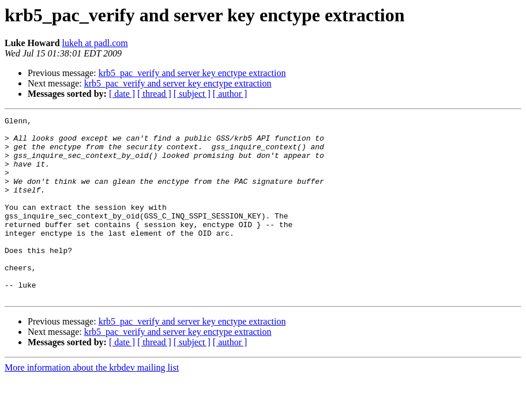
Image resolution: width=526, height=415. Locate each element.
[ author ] (230, 94)
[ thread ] (154, 94)
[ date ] (122, 94)
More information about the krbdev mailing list (92, 404)
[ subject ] (192, 94)
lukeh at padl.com (95, 43)
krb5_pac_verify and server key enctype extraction (192, 73)
